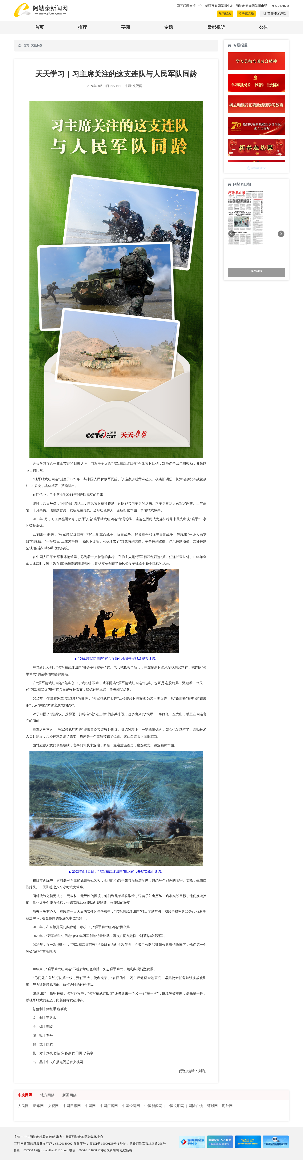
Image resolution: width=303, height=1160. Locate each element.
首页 (39, 27)
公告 (263, 27)
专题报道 (240, 45)
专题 (168, 27)
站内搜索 (225, 13)
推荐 (82, 27)
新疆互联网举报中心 (219, 6)
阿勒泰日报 (242, 184)
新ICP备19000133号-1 (105, 1143)
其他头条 (36, 45)
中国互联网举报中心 (188, 6)
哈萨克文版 (246, 13)
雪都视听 (216, 27)
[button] (231, 234)
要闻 (125, 27)
